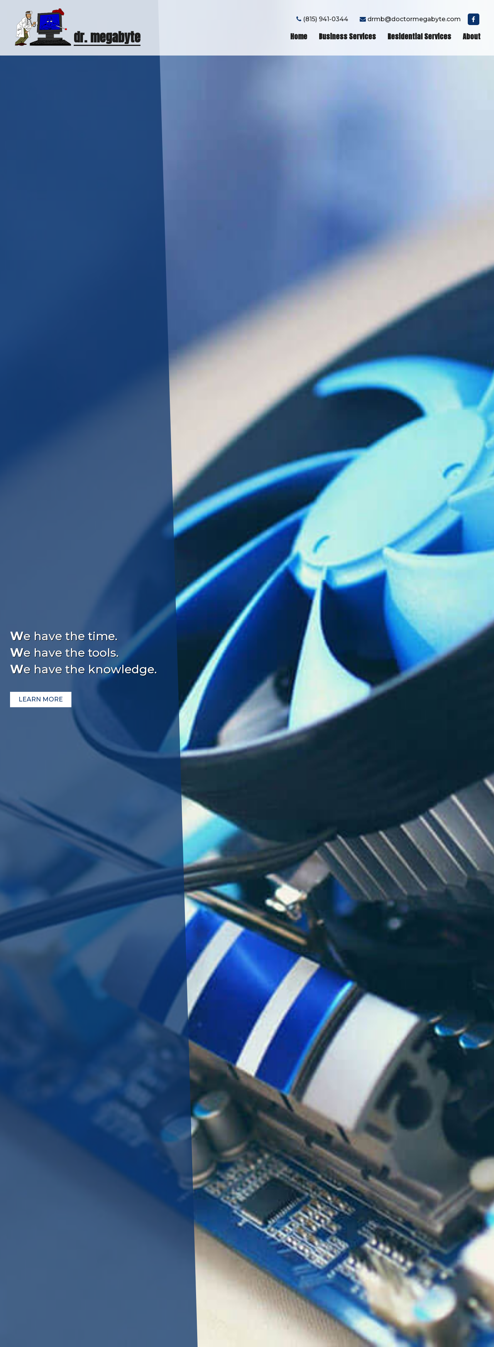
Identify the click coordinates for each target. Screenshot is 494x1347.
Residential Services (419, 36)
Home (298, 36)
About (471, 36)
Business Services (347, 36)
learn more (41, 699)
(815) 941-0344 (322, 19)
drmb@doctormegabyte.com (410, 19)
